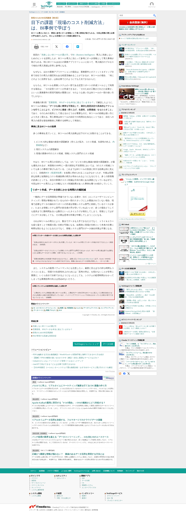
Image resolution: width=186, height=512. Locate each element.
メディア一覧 (33, 510)
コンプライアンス (107, 308)
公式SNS (42, 510)
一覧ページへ (151, 264)
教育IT (84, 498)
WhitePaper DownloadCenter (109, 378)
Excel (78, 308)
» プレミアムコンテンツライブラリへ (133, 219)
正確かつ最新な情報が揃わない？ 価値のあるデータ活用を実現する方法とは (68, 454)
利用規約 (120, 471)
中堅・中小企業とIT (64, 498)
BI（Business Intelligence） (84, 55)
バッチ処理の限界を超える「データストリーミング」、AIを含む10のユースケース (70, 437)
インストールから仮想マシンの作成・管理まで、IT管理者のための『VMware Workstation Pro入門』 (141, 257)
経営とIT (60, 496)
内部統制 (70, 308)
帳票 (61, 308)
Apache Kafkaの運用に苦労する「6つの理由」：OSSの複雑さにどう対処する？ (68, 403)
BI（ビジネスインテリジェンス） (45, 308)
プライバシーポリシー (72, 510)
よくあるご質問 (66, 471)
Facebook (124, 373)
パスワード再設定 (53, 471)
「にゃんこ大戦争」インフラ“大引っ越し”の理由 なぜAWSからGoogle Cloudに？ (139, 182)
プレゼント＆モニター (115, 500)
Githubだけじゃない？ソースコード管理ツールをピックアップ (58, 361)
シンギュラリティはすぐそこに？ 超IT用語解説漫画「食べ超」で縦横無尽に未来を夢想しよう (142, 239)
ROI (60, 310)
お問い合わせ (96, 471)
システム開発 (36, 496)
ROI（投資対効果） (55, 173)
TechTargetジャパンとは (81, 471)
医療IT (84, 496)
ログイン (33, 471)
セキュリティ (61, 478)
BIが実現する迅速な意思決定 (44, 336)
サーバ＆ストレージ (38, 483)
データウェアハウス (90, 308)
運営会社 (88, 510)
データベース (38, 310)
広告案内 (50, 510)
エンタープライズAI (89, 487)
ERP (83, 478)
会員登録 (42, 471)
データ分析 (108, 344)
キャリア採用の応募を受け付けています (135, 38)
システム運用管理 (38, 490)
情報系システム (87, 485)
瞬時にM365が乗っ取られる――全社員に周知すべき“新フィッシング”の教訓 (145, 91)
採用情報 (95, 510)
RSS (120, 373)
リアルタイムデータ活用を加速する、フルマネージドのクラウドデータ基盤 (67, 420)
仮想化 (34, 480)
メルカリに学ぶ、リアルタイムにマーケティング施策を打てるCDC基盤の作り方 (69, 386)
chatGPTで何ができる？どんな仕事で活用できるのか (54, 364)
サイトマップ (130, 471)
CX (83, 483)
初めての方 (140, 471)
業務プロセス (50, 310)
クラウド (35, 478)
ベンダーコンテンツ (128, 45)
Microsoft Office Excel (86, 259)
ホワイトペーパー (113, 496)
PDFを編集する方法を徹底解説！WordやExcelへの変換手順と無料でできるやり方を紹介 (68, 354)
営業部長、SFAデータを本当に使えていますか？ (71, 102)
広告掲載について (109, 471)
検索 (155, 15)
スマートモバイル (38, 485)
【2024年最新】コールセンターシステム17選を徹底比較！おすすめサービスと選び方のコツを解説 (73, 367)
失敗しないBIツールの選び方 (54, 55)
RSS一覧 (110, 498)
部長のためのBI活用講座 (43, 333)
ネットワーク (36, 487)
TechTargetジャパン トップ (86, 344)
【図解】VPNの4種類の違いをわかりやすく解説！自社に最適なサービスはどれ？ (66, 358)
